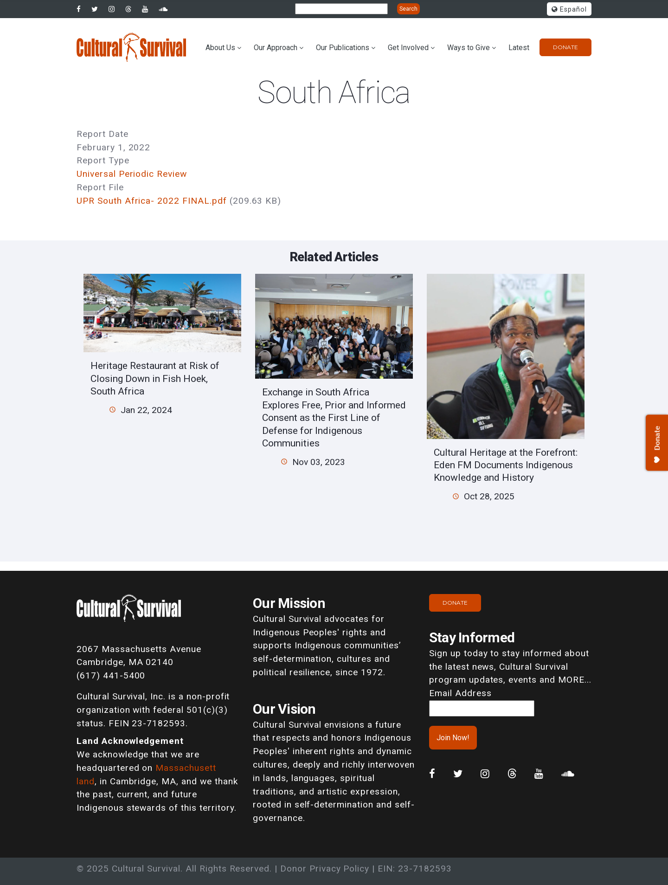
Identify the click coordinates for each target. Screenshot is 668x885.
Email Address (460, 693)
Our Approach (275, 47)
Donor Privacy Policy (324, 868)
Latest (518, 47)
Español (569, 9)
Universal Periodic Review (132, 173)
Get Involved (408, 47)
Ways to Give (468, 47)
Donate (565, 47)
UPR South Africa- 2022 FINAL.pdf (152, 200)
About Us (220, 47)
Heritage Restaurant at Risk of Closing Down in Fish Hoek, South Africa (154, 378)
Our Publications (342, 47)
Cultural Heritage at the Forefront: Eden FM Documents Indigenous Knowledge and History (506, 465)
